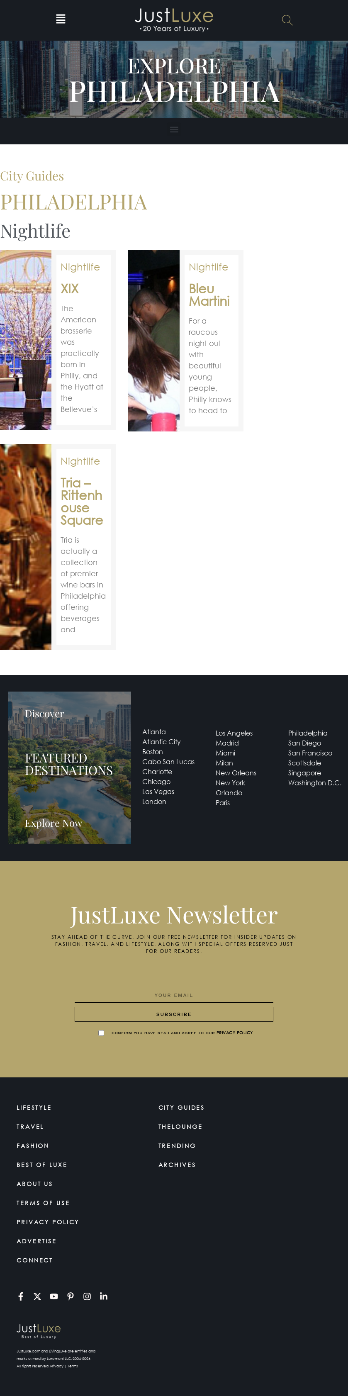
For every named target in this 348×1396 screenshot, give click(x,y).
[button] (60, 20)
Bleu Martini (209, 294)
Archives (177, 1165)
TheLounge (180, 1126)
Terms (73, 1365)
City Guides (182, 1107)
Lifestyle (34, 1107)
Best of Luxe (42, 1165)
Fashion (33, 1146)
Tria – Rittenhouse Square (82, 501)
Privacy (56, 1365)
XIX (69, 288)
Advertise (37, 1241)
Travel (30, 1126)
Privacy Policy (48, 1222)
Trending (177, 1146)
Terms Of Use (44, 1203)
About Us (35, 1184)
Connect (35, 1260)
